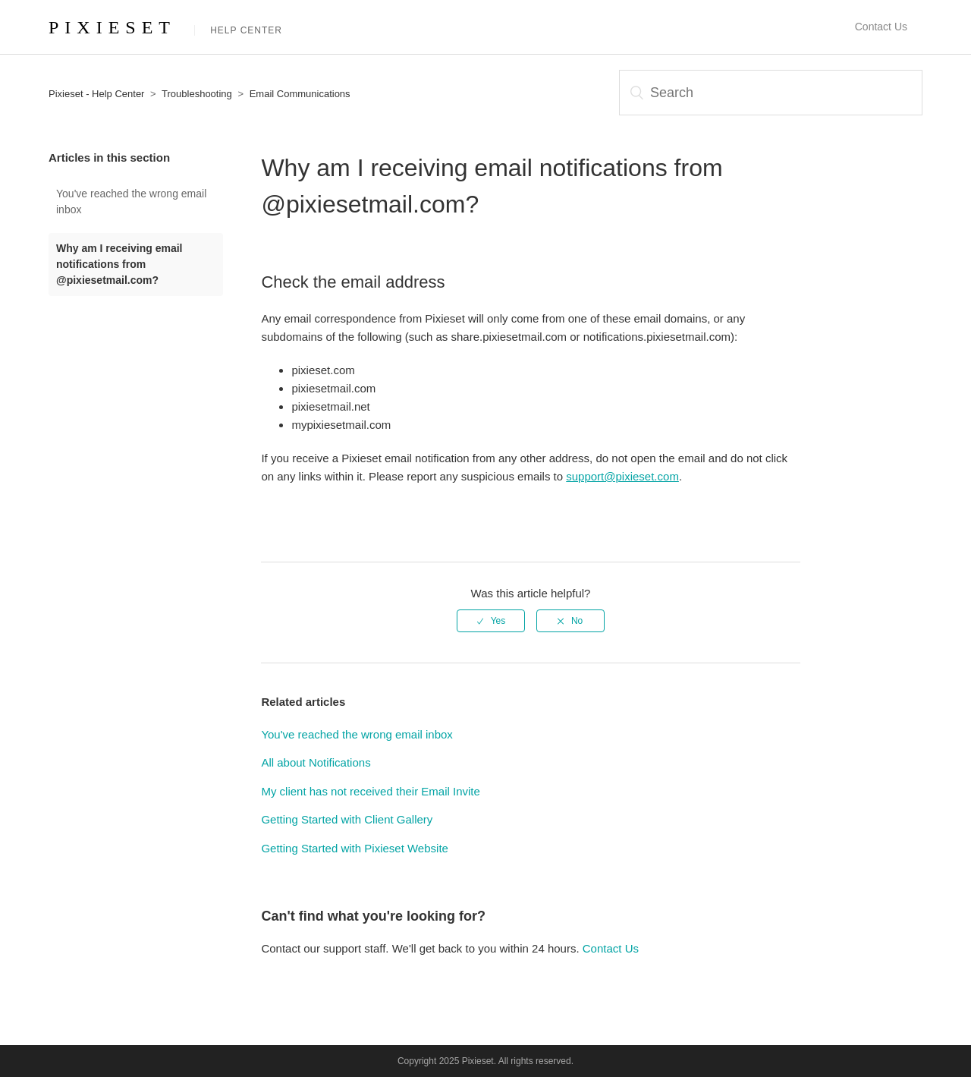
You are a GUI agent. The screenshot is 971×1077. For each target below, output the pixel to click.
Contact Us (881, 26)
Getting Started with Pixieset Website (354, 848)
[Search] (770, 92)
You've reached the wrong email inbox (131, 201)
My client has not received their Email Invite (370, 791)
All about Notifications (315, 762)
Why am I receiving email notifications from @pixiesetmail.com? (119, 264)
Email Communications (300, 93)
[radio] (491, 620)
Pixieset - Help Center (96, 93)
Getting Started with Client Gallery (346, 819)
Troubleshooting (197, 93)
